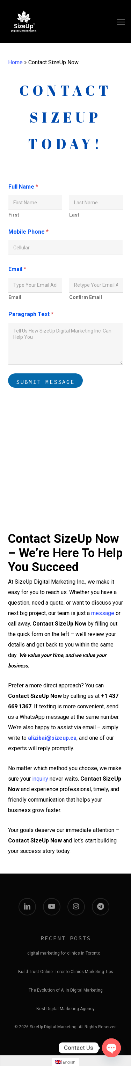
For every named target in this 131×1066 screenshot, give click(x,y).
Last (74, 215)
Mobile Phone (28, 231)
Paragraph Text (30, 314)
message (102, 613)
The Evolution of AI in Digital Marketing (66, 990)
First (13, 215)
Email (14, 297)
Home (15, 62)
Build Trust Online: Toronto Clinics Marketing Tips (65, 971)
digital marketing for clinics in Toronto (63, 953)
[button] (121, 21)
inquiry (40, 778)
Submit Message (45, 381)
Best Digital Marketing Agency (65, 1008)
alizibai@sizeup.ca (52, 738)
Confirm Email (85, 297)
